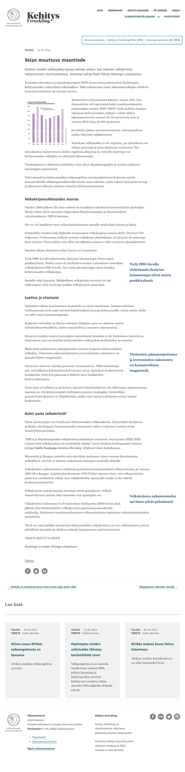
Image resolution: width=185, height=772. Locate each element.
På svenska (160, 10)
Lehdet (176, 10)
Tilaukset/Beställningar (139, 16)
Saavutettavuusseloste (44, 741)
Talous (29, 561)
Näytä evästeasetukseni (41, 748)
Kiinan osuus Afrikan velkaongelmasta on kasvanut (26, 649)
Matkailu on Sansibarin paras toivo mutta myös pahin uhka (43, 586)
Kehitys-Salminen (138, 10)
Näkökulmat (115, 10)
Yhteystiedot (172, 16)
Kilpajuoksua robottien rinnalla (156, 586)
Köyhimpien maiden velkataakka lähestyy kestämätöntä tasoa (86, 649)
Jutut (100, 10)
